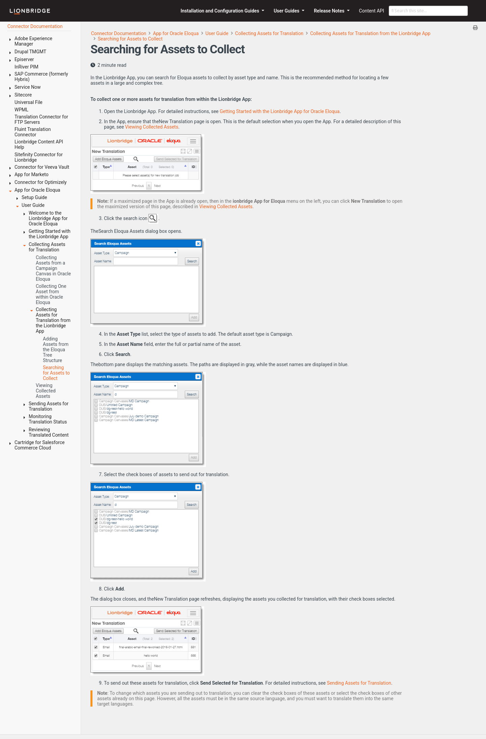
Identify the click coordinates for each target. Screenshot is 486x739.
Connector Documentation (118, 33)
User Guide (217, 33)
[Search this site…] (428, 11)
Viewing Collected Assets (152, 127)
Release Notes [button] (330, 10)
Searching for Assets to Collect (130, 39)
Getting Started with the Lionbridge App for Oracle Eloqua (280, 111)
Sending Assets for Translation (359, 683)
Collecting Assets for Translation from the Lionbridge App (370, 33)
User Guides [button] (287, 10)
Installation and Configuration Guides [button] (220, 10)
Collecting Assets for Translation (269, 33)
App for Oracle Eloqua (175, 33)
